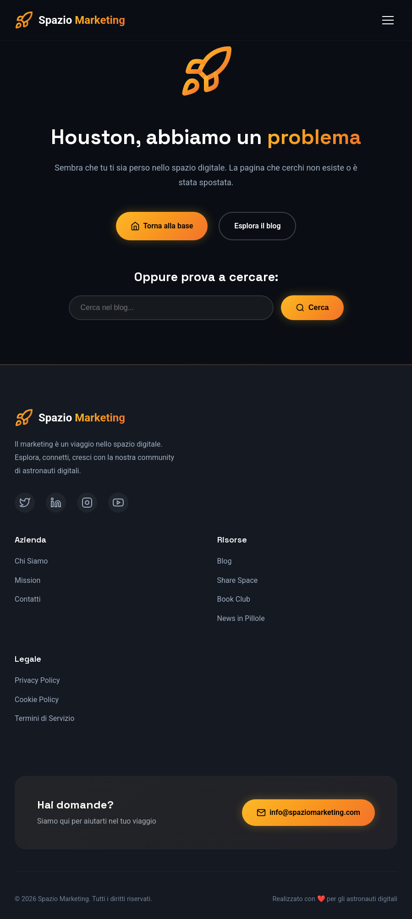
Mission (27, 580)
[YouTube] (118, 503)
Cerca (312, 307)
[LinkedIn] (56, 503)
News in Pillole (241, 618)
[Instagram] (87, 503)
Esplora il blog (257, 225)
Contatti (28, 599)
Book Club (233, 599)
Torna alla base (162, 226)
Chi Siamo (31, 561)
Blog (224, 561)
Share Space (237, 580)
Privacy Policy (37, 680)
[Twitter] (25, 503)
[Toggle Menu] (388, 20)
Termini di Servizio (44, 718)
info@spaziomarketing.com (308, 812)
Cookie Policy (37, 699)
